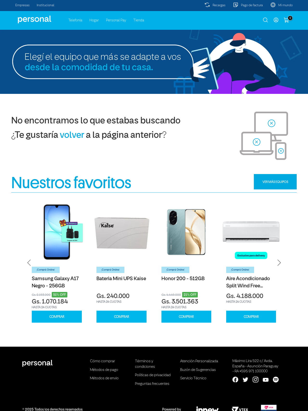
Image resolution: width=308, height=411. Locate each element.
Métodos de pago (104, 370)
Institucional (45, 5)
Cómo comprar (102, 361)
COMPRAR (56, 317)
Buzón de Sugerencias (198, 370)
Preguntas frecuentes (152, 384)
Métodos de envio (104, 378)
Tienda (138, 20)
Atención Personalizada (199, 361)
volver (72, 135)
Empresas (22, 5)
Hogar (94, 20)
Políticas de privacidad (153, 375)
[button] (29, 262)
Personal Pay (116, 20)
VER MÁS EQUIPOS (275, 181)
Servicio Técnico (193, 378)
